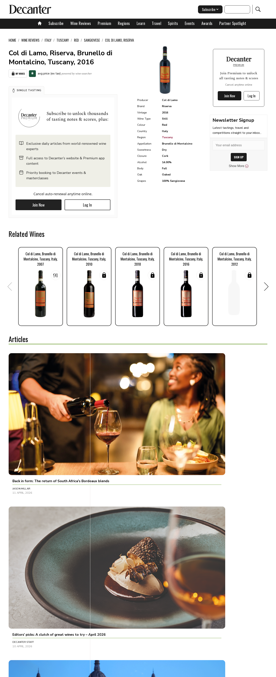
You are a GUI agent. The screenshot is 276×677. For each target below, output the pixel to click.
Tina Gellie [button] (105, 577)
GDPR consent (198, 673)
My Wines (18, 72)
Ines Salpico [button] (191, 413)
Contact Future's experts (93, 673)
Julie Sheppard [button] (108, 493)
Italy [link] (48, 40)
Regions (124, 23)
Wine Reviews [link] (30, 40)
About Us (66, 673)
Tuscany (167, 137)
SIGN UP (239, 157)
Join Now (38, 203)
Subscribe (56, 23)
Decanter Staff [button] (108, 413)
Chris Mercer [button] (21, 493)
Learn (141, 23)
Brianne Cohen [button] (22, 577)
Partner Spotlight (232, 23)
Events (190, 23)
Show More (239, 166)
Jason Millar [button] (21, 413)
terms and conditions (171, 673)
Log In (87, 203)
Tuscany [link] (63, 40)
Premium (104, 23)
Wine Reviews (80, 23)
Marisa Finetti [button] (192, 577)
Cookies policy (122, 673)
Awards (207, 23)
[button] (26, 89)
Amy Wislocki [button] (192, 493)
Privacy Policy (144, 673)
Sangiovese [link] (92, 40)
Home (12, 40)
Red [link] (76, 40)
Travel (156, 23)
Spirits (173, 23)
